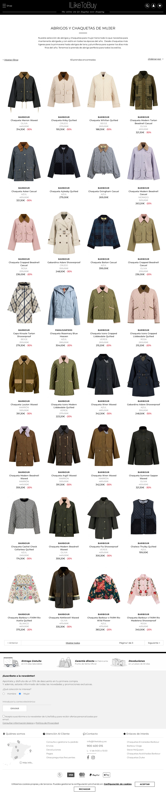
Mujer (27, 693)
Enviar (15, 708)
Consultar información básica (18, 723)
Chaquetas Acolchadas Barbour (143, 753)
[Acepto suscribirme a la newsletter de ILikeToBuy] (4, 716)
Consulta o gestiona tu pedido (62, 742)
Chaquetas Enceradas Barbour (143, 742)
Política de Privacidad (47, 723)
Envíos (49, 745)
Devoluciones (53, 749)
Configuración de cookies (118, 784)
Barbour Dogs (134, 745)
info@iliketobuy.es (97, 741)
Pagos (49, 753)
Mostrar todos (73, 643)
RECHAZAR (84, 789)
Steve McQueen (135, 749)
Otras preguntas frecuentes (60, 757)
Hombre (11, 693)
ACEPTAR (145, 784)
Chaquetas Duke (136, 757)
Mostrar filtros (11, 59)
